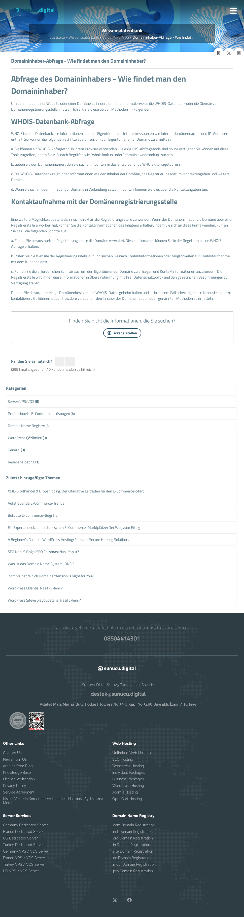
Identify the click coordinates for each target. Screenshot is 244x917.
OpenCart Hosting (127, 799)
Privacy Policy (14, 786)
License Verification (19, 779)
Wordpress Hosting (128, 766)
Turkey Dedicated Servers (24, 845)
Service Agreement (18, 792)
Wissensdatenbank (84, 37)
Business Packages (128, 779)
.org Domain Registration (132, 838)
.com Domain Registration (133, 825)
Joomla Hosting (125, 792)
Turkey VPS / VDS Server (24, 864)
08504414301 (122, 638)
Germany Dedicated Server (25, 825)
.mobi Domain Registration (134, 864)
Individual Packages (128, 773)
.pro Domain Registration (132, 871)
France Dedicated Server (23, 832)
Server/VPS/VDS (115, 37)
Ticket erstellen (122, 333)
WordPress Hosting (128, 786)
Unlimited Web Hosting (131, 753)
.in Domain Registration (131, 845)
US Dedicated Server (20, 838)
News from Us (15, 759)
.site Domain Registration (132, 851)
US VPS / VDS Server (21, 871)
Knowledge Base (17, 773)
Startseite (57, 37)
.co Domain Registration (131, 858)
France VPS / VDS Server (24, 858)
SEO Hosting (122, 759)
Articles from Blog (18, 766)
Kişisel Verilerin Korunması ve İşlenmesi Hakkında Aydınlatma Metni (53, 801)
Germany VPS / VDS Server (26, 851)
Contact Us (12, 753)
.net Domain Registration (132, 832)
